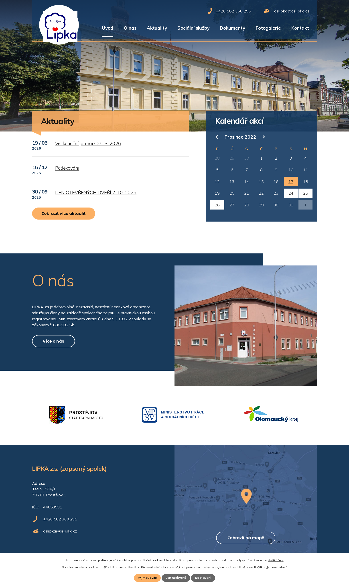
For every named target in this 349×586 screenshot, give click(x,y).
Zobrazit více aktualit (67, 215)
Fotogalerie (268, 28)
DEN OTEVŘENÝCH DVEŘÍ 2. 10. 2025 (95, 192)
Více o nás (57, 345)
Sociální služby (193, 28)
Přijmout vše (146, 578)
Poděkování (67, 168)
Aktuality (157, 28)
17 (290, 181)
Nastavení (204, 578)
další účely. (276, 560)
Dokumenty (232, 28)
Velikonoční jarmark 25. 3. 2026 (88, 143)
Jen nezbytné (176, 578)
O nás (130, 28)
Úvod (107, 28)
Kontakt (300, 28)
